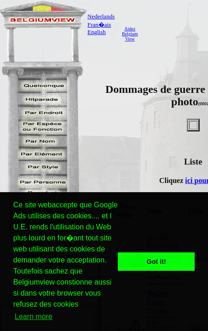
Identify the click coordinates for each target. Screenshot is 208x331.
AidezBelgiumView (130, 33)
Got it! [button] (156, 261)
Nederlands (101, 16)
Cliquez (172, 180)
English (96, 32)
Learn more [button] (33, 316)
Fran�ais (99, 24)
